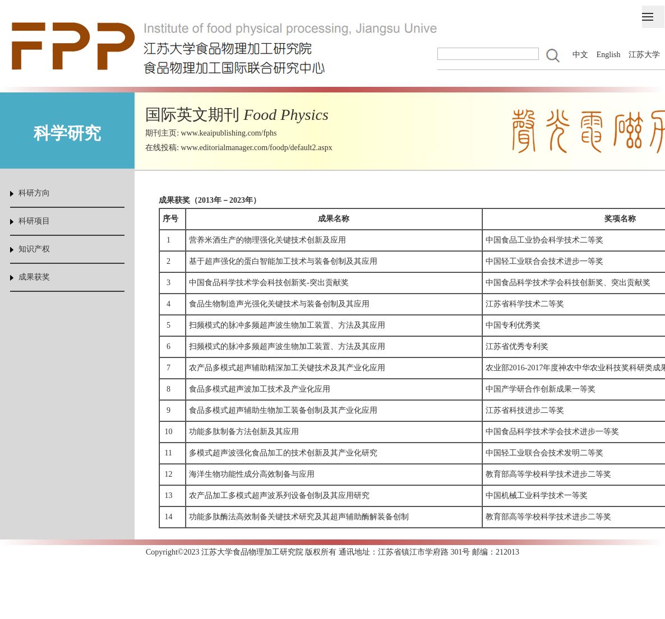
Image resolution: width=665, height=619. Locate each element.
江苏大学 (644, 54)
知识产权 (34, 249)
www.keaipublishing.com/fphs (229, 133)
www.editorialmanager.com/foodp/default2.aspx (256, 147)
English (609, 54)
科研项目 (34, 221)
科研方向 (34, 193)
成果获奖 (34, 277)
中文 (580, 54)
